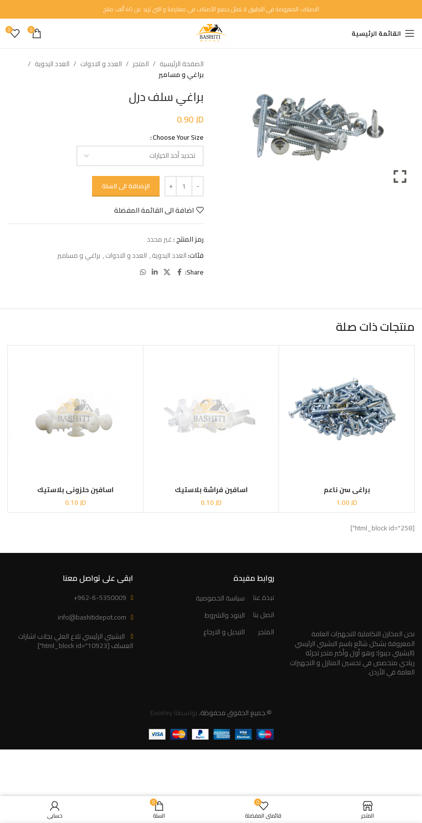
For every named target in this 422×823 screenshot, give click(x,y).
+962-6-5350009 (99, 597)
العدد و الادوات (101, 63)
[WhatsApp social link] (143, 272)
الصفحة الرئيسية (182, 63)
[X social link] (167, 272)
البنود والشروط (225, 616)
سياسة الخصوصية (220, 598)
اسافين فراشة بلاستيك (211, 489)
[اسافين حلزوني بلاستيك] (75, 413)
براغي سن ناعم (347, 489)
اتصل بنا (263, 615)
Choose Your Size (178, 137)
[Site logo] (210, 32)
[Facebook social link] (179, 272)
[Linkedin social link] (155, 272)
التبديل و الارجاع (224, 632)
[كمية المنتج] (184, 186)
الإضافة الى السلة (126, 186)
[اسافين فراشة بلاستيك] (211, 413)
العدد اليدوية (52, 63)
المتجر (141, 63)
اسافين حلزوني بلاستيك (75, 489)
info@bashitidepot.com (92, 617)
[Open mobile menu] (383, 33)
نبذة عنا (263, 598)
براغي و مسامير (181, 74)
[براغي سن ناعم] (346, 413)
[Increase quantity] (170, 186)
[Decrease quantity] (197, 186)
